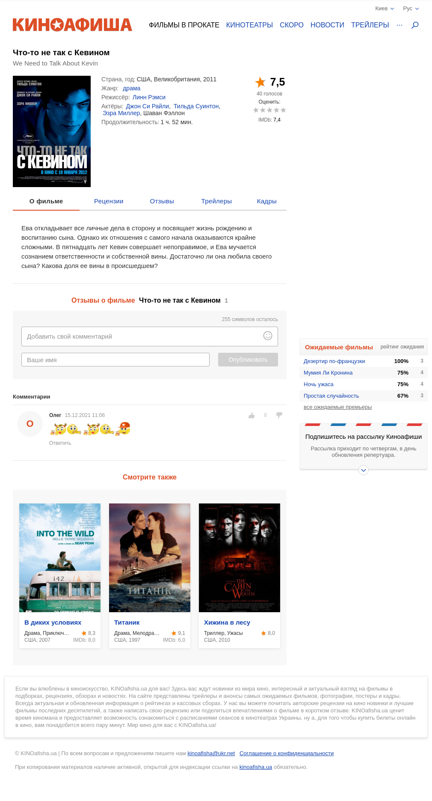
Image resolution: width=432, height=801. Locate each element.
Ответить (60, 443)
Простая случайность (331, 396)
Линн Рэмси (149, 97)
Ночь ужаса (319, 384)
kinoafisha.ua (256, 767)
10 (283, 110)
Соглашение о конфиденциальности (287, 753)
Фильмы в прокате (184, 25)
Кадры (267, 201)
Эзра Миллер (121, 113)
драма (131, 88)
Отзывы (162, 201)
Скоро (292, 25)
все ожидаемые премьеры (338, 407)
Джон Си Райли (147, 106)
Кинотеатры (249, 25)
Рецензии (109, 201)
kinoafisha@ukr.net (211, 753)
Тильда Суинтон (196, 106)
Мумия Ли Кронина (328, 372)
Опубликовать (248, 359)
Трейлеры (370, 25)
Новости (327, 25)
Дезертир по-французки (334, 361)
